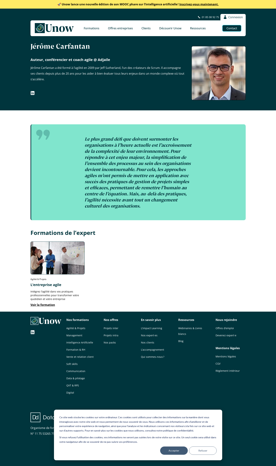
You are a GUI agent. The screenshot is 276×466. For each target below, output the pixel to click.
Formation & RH (75, 349)
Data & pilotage (75, 378)
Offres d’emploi (225, 328)
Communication (75, 371)
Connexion (233, 17)
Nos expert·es (149, 335)
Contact (232, 28)
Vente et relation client (80, 356)
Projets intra (111, 335)
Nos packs (110, 342)
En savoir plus (151, 320)
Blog (180, 341)
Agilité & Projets (75, 328)
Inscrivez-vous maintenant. (138, 4)
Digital (70, 392)
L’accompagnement (152, 349)
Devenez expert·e (226, 335)
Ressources (186, 320)
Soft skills (72, 364)
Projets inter (111, 328)
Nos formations (77, 320)
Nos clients (147, 342)
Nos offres (111, 320)
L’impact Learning (151, 328)
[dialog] (138, 435)
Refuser (202, 450)
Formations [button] (91, 28)
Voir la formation (42, 305)
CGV (218, 363)
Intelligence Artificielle (79, 342)
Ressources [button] (198, 28)
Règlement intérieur (228, 370)
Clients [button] (146, 28)
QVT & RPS (72, 385)
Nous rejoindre (226, 320)
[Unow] (54, 28)
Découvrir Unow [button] (170, 28)
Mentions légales (228, 348)
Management (74, 335)
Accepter (174, 450)
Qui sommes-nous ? (152, 356)
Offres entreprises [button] (120, 28)
